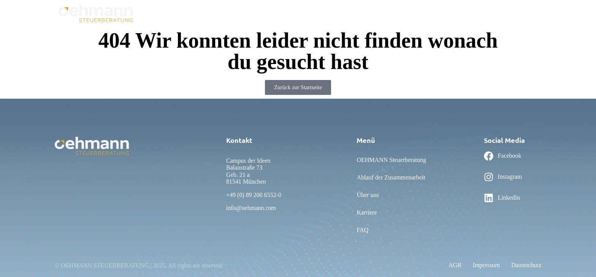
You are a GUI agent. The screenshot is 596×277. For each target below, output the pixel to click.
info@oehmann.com (251, 208)
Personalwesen (457, 12)
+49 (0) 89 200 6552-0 (253, 195)
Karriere (527, 12)
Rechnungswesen (410, 12)
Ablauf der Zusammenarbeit (298, 12)
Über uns (351, 12)
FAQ (376, 12)
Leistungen (496, 12)
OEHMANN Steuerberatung (221, 12)
